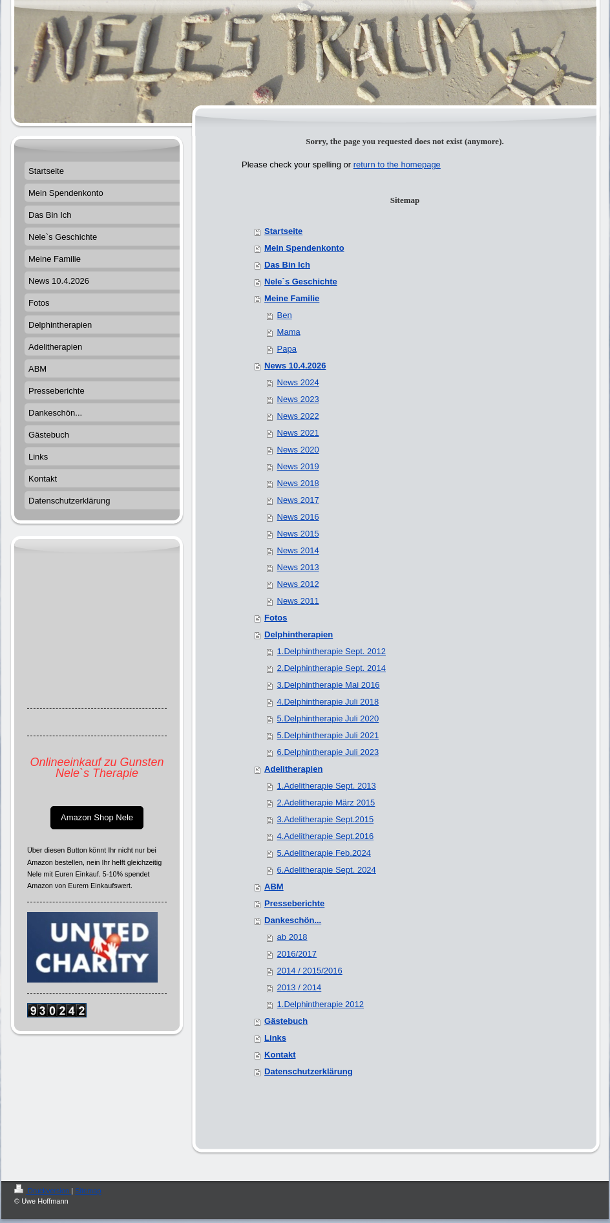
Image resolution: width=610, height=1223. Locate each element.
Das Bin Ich (287, 265)
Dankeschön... (292, 920)
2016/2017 (297, 954)
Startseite (283, 231)
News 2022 (298, 416)
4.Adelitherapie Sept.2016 (325, 836)
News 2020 (298, 449)
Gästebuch (286, 1021)
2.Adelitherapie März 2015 (326, 802)
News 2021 (298, 433)
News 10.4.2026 (295, 365)
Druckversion (42, 1191)
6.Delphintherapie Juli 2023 (328, 752)
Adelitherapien (293, 769)
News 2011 (298, 601)
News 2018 (298, 483)
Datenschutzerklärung (308, 1071)
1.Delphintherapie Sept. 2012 (331, 651)
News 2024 (298, 382)
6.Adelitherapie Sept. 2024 (326, 870)
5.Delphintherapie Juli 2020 (328, 718)
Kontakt (279, 1054)
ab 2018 (292, 937)
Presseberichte (294, 903)
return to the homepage (397, 164)
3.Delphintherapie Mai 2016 (328, 685)
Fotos (275, 617)
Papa (287, 349)
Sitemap (88, 1191)
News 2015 (298, 533)
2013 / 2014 (299, 987)
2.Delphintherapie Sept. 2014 (331, 668)
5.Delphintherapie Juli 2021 (328, 735)
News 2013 (298, 567)
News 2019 (298, 466)
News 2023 (298, 399)
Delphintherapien (298, 634)
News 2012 (298, 584)
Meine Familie (291, 298)
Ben (284, 315)
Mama (288, 332)
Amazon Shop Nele (97, 817)
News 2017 (298, 500)
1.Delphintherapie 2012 (320, 1004)
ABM (274, 886)
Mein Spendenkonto (304, 248)
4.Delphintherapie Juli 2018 (328, 702)
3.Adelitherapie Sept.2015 (325, 819)
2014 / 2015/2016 (309, 970)
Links (275, 1038)
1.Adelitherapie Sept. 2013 (326, 786)
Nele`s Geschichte (300, 281)
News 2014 (298, 550)
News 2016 (298, 517)
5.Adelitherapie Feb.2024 (324, 853)
